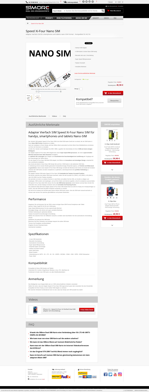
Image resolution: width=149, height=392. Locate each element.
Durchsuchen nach (35, 18)
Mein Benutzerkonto (112, 6)
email (43, 379)
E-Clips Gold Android (112, 144)
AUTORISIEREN (129, 390)
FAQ (64, 116)
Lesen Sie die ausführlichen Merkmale (84, 73)
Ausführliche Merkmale (37, 116)
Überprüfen (114, 100)
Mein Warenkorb (115, 11)
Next (112, 170)
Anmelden (120, 6)
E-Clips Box (112, 201)
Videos (54, 116)
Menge (76, 89)
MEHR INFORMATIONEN (141, 390)
